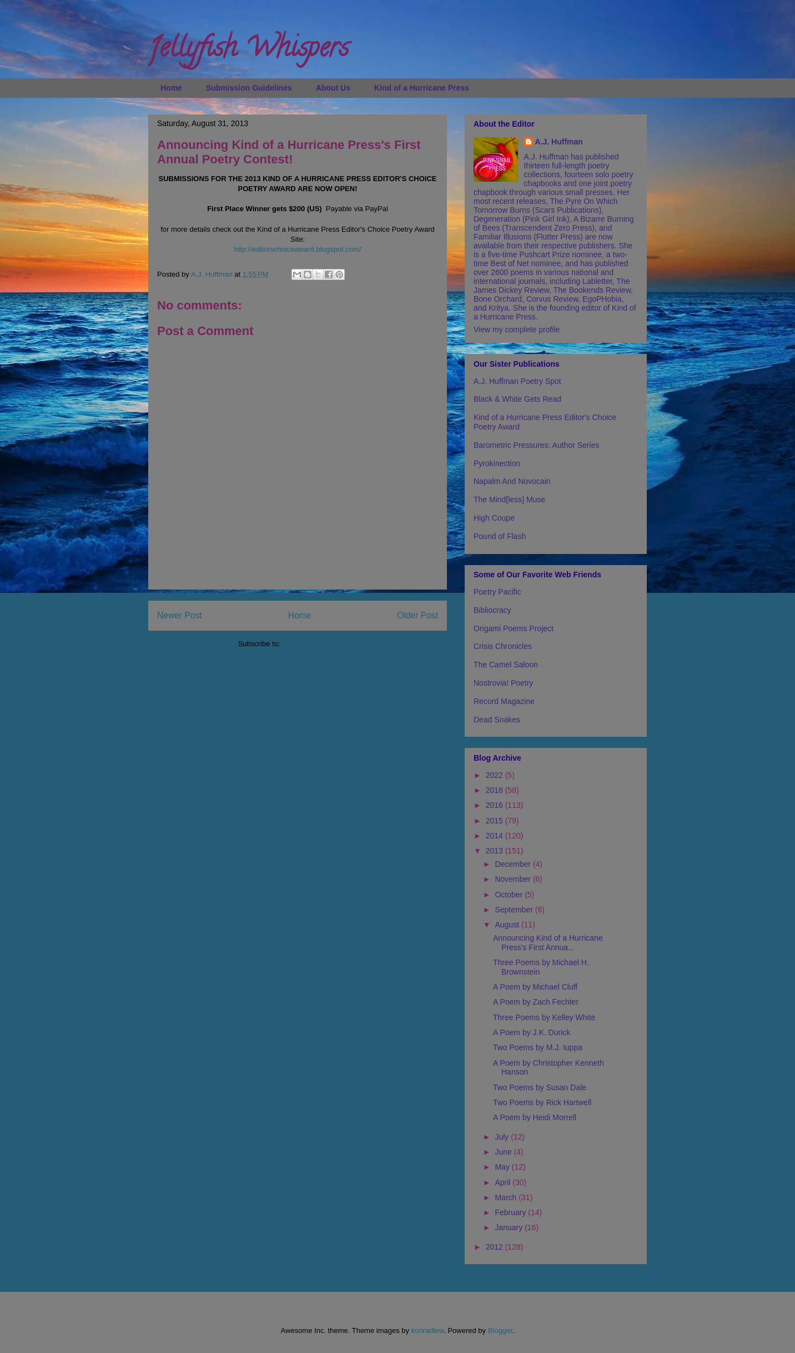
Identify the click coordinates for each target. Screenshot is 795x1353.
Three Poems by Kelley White (544, 1017)
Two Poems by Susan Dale (539, 1087)
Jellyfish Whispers (248, 50)
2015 (495, 820)
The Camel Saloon (506, 664)
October (510, 894)
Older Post (417, 615)
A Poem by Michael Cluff (535, 986)
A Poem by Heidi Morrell (534, 1117)
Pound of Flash (500, 536)
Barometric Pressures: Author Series (536, 445)
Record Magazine (504, 701)
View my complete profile (517, 329)
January (510, 1227)
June (504, 1151)
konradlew (427, 1330)
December (513, 864)
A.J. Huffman (559, 141)
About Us (333, 87)
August (508, 924)
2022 (495, 775)
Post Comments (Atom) (319, 644)
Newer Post (179, 615)
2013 (495, 850)
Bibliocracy (492, 610)
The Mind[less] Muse (509, 499)
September (515, 909)
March (507, 1197)
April (503, 1182)
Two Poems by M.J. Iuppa (537, 1047)
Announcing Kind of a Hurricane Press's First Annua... (548, 942)
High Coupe (494, 517)
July (503, 1136)
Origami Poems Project (514, 628)
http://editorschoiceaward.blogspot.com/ (297, 249)
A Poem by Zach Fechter (535, 1001)
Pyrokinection (497, 463)
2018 (495, 790)
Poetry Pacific (497, 591)
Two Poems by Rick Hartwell (542, 1102)
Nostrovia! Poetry (503, 682)
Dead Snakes (497, 719)
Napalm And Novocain (512, 481)
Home (171, 87)
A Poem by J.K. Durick (531, 1032)
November (513, 879)
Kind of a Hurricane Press (421, 87)
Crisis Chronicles (503, 646)
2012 (495, 1246)
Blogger (500, 1330)
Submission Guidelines (249, 87)
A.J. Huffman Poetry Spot (517, 381)
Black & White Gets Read (517, 399)
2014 (495, 835)
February (511, 1212)
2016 (495, 805)
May (503, 1166)
